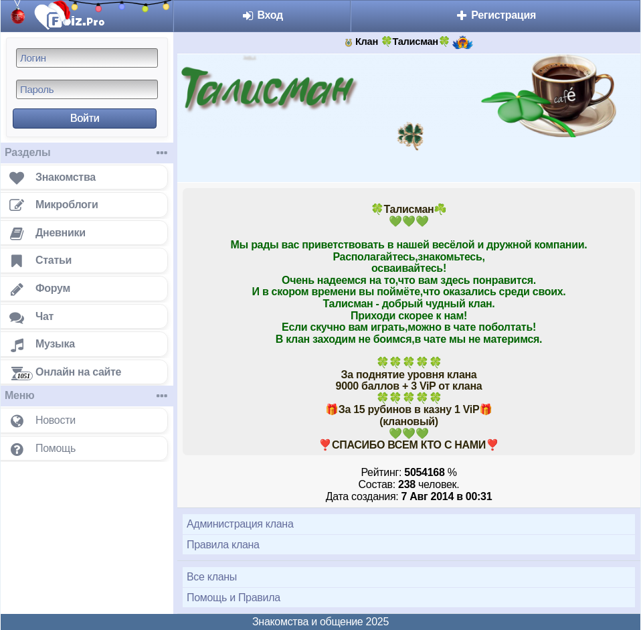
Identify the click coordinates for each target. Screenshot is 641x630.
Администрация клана (240, 524)
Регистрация (495, 15)
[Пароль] (87, 89)
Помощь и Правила (233, 597)
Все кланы (212, 576)
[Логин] (87, 58)
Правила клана (223, 544)
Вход (262, 15)
